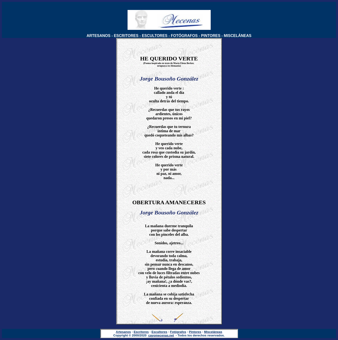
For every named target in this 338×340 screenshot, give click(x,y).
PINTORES (210, 36)
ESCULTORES (154, 36)
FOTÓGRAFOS (184, 36)
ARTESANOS (98, 36)
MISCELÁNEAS (237, 36)
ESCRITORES (126, 36)
